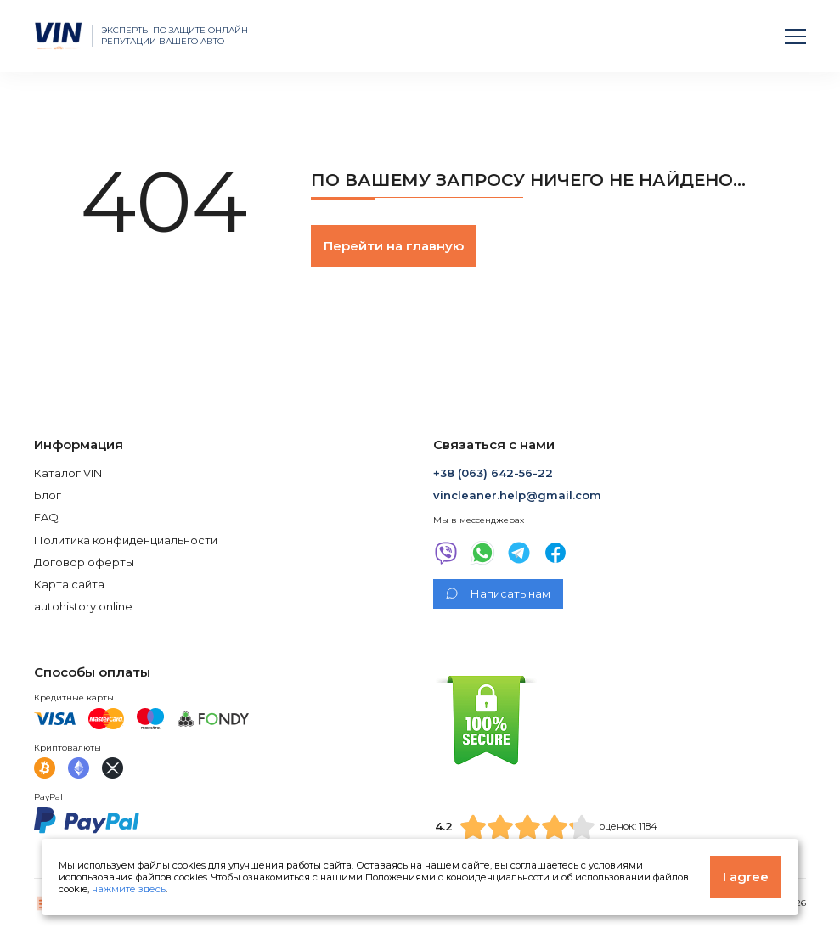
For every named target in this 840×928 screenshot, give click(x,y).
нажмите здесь (129, 889)
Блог (47, 495)
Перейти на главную (394, 246)
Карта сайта (69, 584)
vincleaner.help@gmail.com (517, 495)
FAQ (46, 517)
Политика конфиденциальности (125, 540)
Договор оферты (84, 562)
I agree (746, 877)
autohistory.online (83, 606)
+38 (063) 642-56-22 (493, 473)
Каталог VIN (68, 473)
